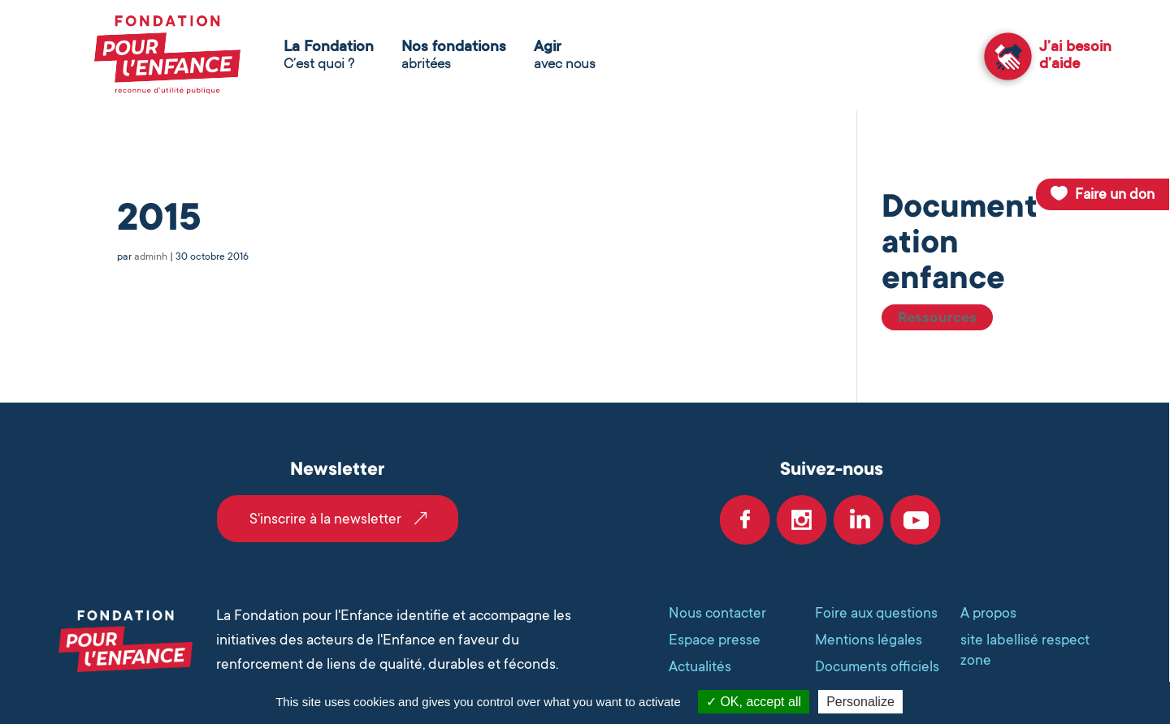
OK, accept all (753, 702)
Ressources (937, 317)
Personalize (860, 702)
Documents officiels (877, 666)
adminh (150, 256)
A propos (988, 613)
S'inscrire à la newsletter (325, 519)
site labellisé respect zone (1025, 649)
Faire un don (1115, 194)
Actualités (700, 666)
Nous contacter (717, 613)
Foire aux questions (876, 613)
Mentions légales (868, 639)
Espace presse (714, 639)
